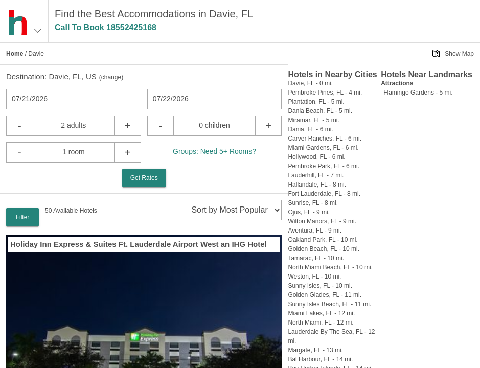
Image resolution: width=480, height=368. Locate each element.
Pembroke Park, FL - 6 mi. (323, 166)
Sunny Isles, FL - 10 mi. (320, 285)
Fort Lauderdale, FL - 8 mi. (324, 193)
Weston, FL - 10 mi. (314, 276)
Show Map (459, 53)
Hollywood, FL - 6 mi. (316, 156)
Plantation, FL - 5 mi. (316, 101)
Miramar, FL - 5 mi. (313, 120)
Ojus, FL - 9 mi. (309, 212)
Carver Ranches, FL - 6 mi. (324, 138)
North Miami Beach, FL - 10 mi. (330, 267)
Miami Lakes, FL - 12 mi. (321, 313)
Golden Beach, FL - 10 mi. (323, 248)
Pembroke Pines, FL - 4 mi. (325, 92)
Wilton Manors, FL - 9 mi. (322, 221)
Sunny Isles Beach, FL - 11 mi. (329, 304)
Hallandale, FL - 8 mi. (317, 184)
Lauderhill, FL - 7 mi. (316, 175)
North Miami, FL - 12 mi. (320, 322)
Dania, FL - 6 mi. (310, 129)
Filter (23, 217)
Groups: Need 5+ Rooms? (214, 151)
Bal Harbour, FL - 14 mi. (320, 359)
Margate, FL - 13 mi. (315, 350)
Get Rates (144, 177)
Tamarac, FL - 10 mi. (316, 258)
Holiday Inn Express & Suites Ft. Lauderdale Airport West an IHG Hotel (138, 244)
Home (14, 53)
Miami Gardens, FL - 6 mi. (323, 147)
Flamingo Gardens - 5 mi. (417, 92)
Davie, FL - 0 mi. (310, 83)
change (111, 77)
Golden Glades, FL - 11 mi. (324, 294)
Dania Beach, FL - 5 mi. (320, 110)
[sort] (233, 210)
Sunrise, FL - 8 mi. (313, 202)
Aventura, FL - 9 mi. (314, 230)
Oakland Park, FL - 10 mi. (322, 239)
